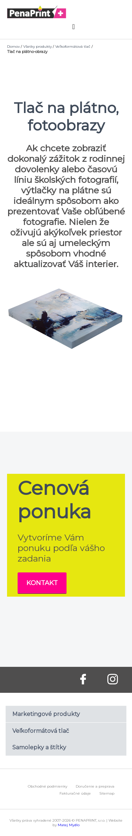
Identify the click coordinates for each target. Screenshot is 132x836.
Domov (13, 46)
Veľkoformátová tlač (72, 46)
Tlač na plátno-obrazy (27, 51)
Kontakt (42, 583)
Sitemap (106, 793)
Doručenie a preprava (95, 786)
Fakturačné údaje (75, 793)
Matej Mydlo (69, 825)
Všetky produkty (37, 46)
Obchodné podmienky (47, 786)
